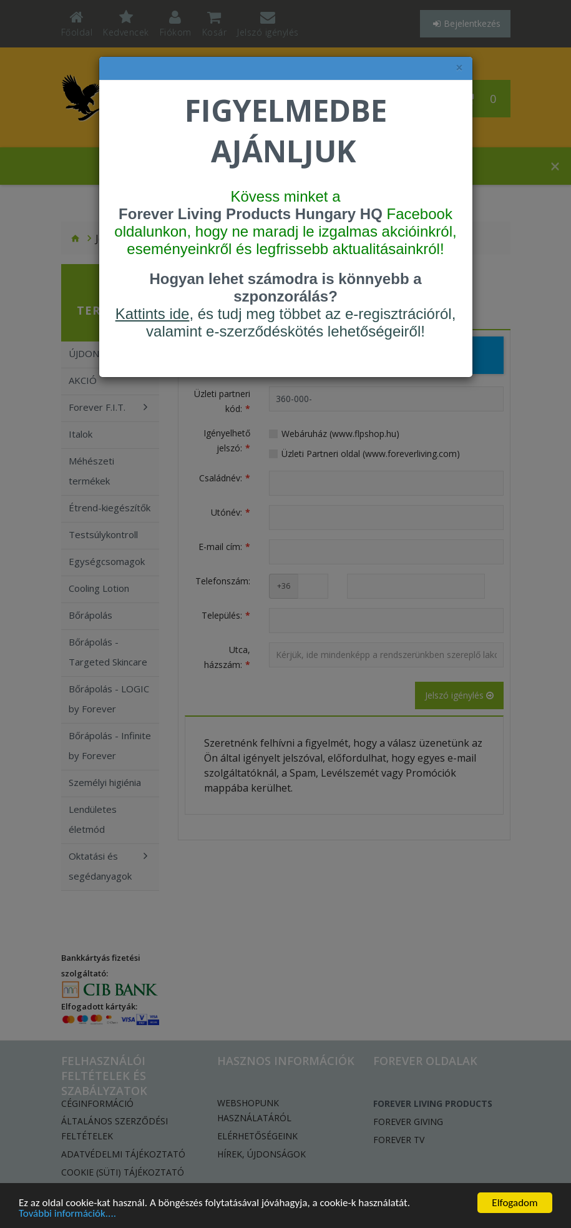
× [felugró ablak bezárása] (459, 67)
